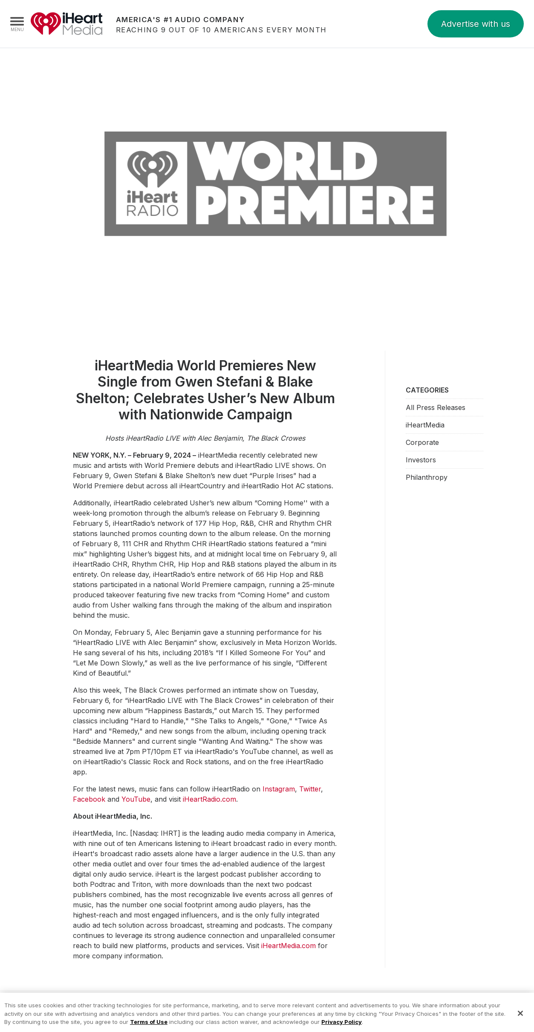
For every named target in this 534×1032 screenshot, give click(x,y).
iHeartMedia (66, 24)
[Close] (520, 1017)
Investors (421, 460)
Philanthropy (426, 477)
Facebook (89, 799)
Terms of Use (148, 1025)
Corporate (422, 442)
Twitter (310, 789)
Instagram (279, 789)
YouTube (135, 799)
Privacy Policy (341, 1025)
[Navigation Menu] (17, 24)
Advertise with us (475, 24)
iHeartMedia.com (288, 945)
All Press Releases (435, 407)
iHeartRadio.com (209, 799)
